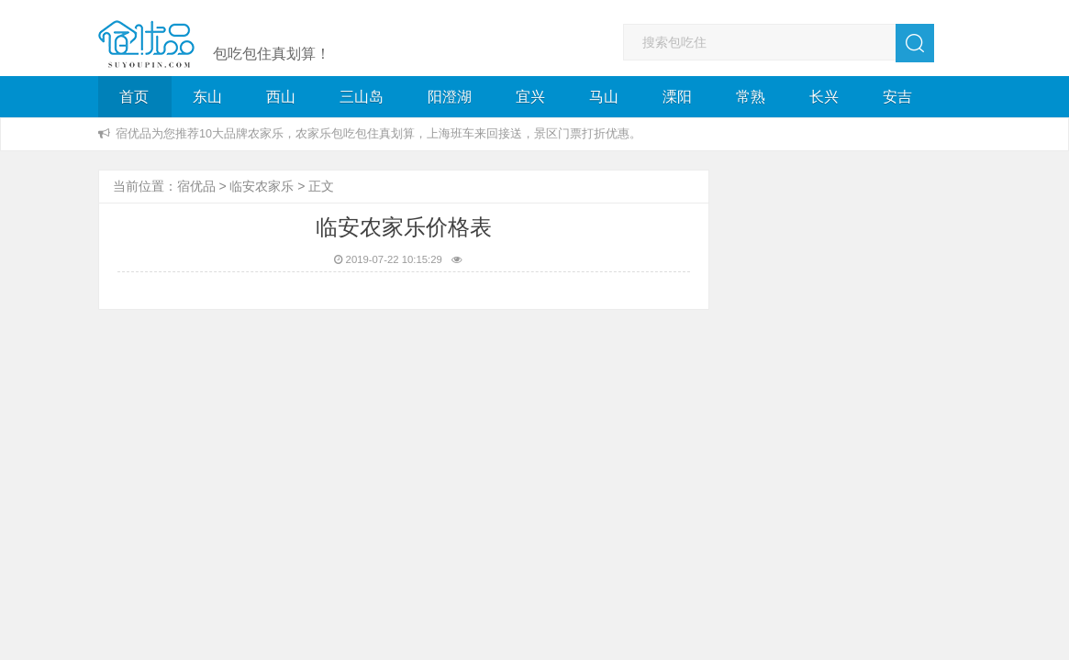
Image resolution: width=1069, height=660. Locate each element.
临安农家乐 (261, 186)
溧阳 (677, 96)
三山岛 (362, 96)
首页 (134, 96)
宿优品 (196, 186)
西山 (280, 96)
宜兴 (530, 96)
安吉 (897, 96)
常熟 (750, 96)
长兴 (824, 96)
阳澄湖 (450, 96)
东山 (207, 96)
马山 (603, 96)
